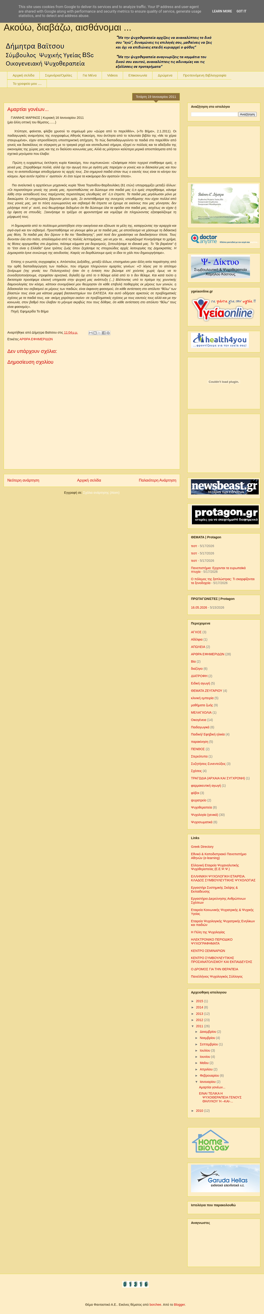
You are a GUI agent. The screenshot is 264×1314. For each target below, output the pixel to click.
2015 (200, 1001)
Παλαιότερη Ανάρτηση (157, 480)
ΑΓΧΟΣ (196, 632)
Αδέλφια (196, 639)
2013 (200, 1014)
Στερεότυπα (199, 756)
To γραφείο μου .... (27, 83)
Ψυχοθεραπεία (201, 807)
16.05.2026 (199, 607)
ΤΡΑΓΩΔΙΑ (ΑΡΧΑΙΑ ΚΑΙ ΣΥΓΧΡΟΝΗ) (218, 778)
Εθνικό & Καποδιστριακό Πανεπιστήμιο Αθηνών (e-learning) (218, 856)
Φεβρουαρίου (210, 1075)
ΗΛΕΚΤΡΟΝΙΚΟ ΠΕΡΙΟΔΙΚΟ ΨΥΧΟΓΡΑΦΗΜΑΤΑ (212, 941)
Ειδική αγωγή (200, 683)
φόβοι (195, 793)
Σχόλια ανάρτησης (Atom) (101, 492)
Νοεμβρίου (208, 1038)
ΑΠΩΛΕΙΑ (198, 647)
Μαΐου (204, 1063)
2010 (200, 1111)
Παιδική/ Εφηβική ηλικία (208, 734)
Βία (193, 661)
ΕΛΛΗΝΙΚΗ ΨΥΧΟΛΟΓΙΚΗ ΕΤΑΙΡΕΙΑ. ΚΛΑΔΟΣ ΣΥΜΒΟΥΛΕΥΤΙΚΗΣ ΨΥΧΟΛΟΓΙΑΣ (223, 878)
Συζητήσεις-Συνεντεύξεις (208, 764)
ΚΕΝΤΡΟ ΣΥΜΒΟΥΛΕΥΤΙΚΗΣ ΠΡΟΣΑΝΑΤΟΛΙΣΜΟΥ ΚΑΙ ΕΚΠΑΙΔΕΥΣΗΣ (221, 960)
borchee (155, 1304)
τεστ (194, 546)
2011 (200, 1026)
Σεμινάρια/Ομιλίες (58, 75)
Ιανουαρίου (208, 1082)
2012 (200, 1020)
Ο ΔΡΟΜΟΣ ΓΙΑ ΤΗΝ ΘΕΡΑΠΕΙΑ (214, 969)
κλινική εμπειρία (202, 698)
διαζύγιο (197, 668)
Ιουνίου (205, 1057)
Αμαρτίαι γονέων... (28, 109)
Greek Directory (202, 847)
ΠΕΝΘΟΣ (198, 749)
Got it (241, 11)
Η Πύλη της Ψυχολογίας (208, 932)
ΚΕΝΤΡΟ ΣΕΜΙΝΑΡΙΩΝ (208, 951)
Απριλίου (206, 1069)
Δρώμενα (165, 75)
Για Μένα (90, 75)
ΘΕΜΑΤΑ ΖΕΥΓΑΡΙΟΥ (206, 690)
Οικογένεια (198, 720)
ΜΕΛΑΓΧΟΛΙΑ (201, 712)
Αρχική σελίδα (23, 75)
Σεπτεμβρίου (209, 1044)
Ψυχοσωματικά (201, 822)
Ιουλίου (205, 1050)
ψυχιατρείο (198, 800)
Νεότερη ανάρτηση (23, 480)
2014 (200, 1007)
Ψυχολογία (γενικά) (204, 815)
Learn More (222, 11)
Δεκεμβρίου (208, 1031)
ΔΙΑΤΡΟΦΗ (199, 676)
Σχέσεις (196, 771)
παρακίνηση (199, 742)
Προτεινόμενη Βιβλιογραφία (204, 75)
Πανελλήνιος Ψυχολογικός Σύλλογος (217, 976)
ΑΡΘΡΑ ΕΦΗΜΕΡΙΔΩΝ (36, 339)
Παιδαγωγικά (200, 727)
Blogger (179, 1304)
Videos (112, 75)
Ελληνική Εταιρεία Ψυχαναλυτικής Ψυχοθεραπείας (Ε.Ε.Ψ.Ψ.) (215, 867)
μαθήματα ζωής (202, 705)
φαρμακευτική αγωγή (206, 785)
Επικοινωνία (137, 75)
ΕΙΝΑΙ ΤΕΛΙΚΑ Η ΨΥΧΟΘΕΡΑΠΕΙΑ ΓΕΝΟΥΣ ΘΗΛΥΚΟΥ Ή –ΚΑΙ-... (220, 1097)
